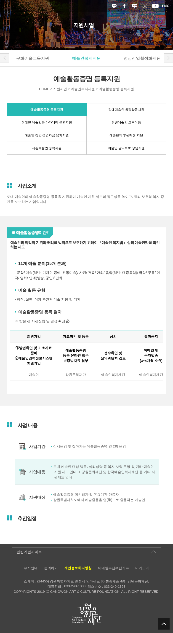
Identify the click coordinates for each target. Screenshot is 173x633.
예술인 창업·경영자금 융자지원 (47, 135)
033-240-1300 (74, 586)
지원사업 (60, 89)
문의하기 (51, 568)
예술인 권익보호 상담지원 (126, 148)
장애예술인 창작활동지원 (126, 109)
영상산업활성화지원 (142, 58)
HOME (44, 89)
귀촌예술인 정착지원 (47, 148)
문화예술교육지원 (32, 58)
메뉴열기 (4, 6)
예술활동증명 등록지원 (116, 89)
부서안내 (31, 568)
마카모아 (142, 568)
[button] (4, 57)
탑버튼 (164, 624)
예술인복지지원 (86, 58)
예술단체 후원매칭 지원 (126, 135)
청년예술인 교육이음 (126, 122)
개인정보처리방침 (78, 568)
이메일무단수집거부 (113, 568)
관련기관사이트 (29, 552)
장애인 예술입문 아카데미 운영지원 (46, 122)
